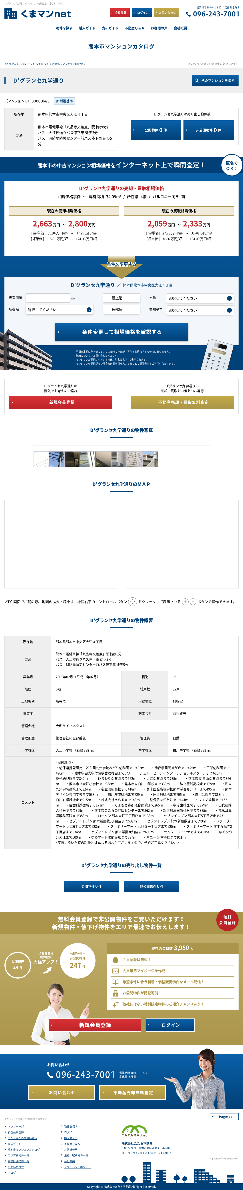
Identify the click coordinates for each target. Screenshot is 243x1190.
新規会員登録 (16, 1132)
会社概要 (69, 1161)
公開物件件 (156, 130)
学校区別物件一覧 (18, 1161)
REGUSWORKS (231, 1158)
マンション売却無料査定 (22, 1138)
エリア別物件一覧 (18, 1155)
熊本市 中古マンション (15, 64)
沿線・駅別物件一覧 (76, 1155)
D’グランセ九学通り (76, 64)
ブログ (12, 1172)
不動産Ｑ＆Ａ (72, 1144)
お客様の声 (71, 1149)
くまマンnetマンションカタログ (46, 64)
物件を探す (71, 1126)
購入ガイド (71, 1138)
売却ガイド (14, 1144)
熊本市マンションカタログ (24, 1149)
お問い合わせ (16, 1167)
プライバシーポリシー (77, 1167)
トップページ (16, 1126)
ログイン (69, 1132)
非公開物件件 (208, 130)
